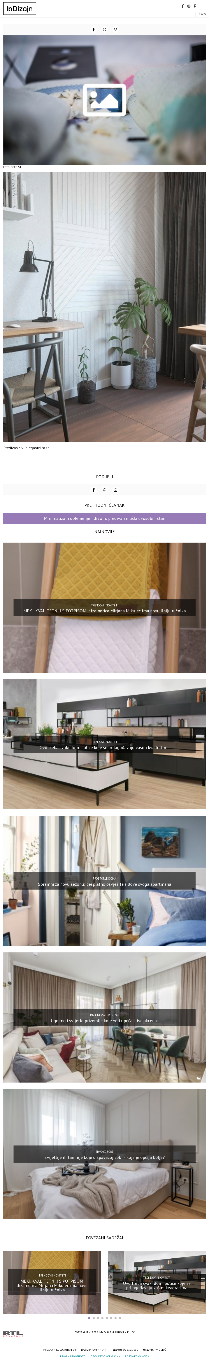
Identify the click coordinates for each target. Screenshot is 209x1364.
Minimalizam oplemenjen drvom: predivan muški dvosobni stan (104, 518)
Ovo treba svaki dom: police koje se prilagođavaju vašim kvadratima (105, 747)
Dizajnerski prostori (104, 1015)
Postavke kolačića (137, 1356)
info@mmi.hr (97, 1349)
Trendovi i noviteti (104, 605)
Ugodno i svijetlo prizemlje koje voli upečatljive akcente (104, 1020)
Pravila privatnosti (73, 1356)
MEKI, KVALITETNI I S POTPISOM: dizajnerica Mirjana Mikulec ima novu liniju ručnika (104, 611)
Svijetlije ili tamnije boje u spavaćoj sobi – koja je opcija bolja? (104, 1157)
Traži (202, 14)
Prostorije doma (104, 878)
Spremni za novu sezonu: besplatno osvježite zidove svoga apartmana (104, 884)
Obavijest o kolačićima (105, 1356)
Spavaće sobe (105, 1152)
